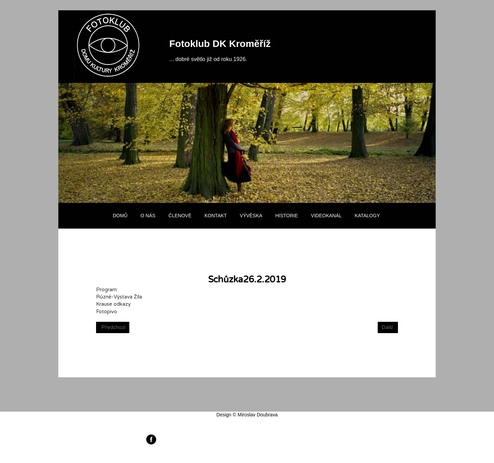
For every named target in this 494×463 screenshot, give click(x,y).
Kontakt (215, 215)
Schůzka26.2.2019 (247, 279)
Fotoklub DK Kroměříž (220, 43)
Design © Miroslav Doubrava (247, 414)
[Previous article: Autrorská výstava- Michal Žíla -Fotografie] (112, 327)
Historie (286, 215)
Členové (179, 215)
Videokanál (326, 215)
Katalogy (367, 215)
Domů (120, 215)
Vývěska (251, 215)
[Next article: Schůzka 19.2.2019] (388, 327)
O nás (148, 215)
